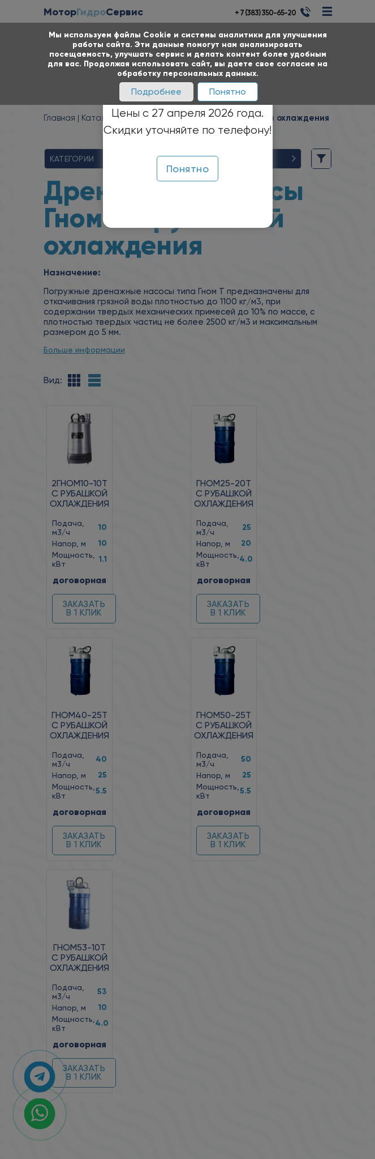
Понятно (227, 91)
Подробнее (156, 91)
